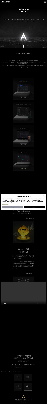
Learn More (23, 104)
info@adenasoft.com (19, 391)
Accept (34, 207)
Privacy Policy (23, 401)
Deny (12, 207)
